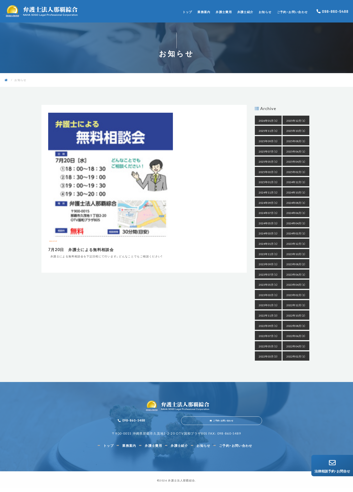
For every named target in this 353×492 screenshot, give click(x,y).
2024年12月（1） (295, 182)
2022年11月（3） (268, 315)
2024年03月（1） (268, 233)
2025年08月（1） (295, 141)
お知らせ (265, 12)
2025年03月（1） (268, 172)
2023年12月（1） (295, 244)
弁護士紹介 (245, 12)
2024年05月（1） (268, 223)
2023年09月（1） (268, 264)
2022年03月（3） (268, 356)
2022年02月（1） (295, 356)
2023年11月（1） (268, 254)
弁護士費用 (224, 12)
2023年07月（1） (268, 274)
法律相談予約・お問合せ (332, 466)
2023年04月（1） (295, 285)
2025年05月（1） (268, 162)
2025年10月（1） (295, 131)
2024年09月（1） (268, 203)
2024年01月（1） (268, 244)
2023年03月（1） (268, 295)
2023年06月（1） (295, 274)
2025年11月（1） (268, 131)
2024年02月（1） (295, 233)
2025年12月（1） (295, 121)
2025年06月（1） (295, 151)
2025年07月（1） (268, 151)
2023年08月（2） (295, 264)
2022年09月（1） (268, 326)
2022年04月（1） (295, 346)
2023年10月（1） (295, 254)
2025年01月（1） (268, 182)
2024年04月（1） (295, 223)
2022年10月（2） (295, 315)
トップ (187, 12)
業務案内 (203, 12)
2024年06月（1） (295, 213)
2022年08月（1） (295, 326)
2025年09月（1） (268, 141)
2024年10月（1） (295, 192)
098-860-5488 (335, 11)
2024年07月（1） (268, 213)
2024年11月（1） (268, 192)
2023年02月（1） (295, 295)
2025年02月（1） (295, 172)
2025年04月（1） (295, 162)
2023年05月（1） (268, 285)
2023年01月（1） (268, 305)
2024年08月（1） (295, 203)
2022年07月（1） (268, 336)
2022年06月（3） (295, 336)
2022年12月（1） (295, 305)
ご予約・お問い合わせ (292, 12)
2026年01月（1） (268, 121)
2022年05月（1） (268, 346)
